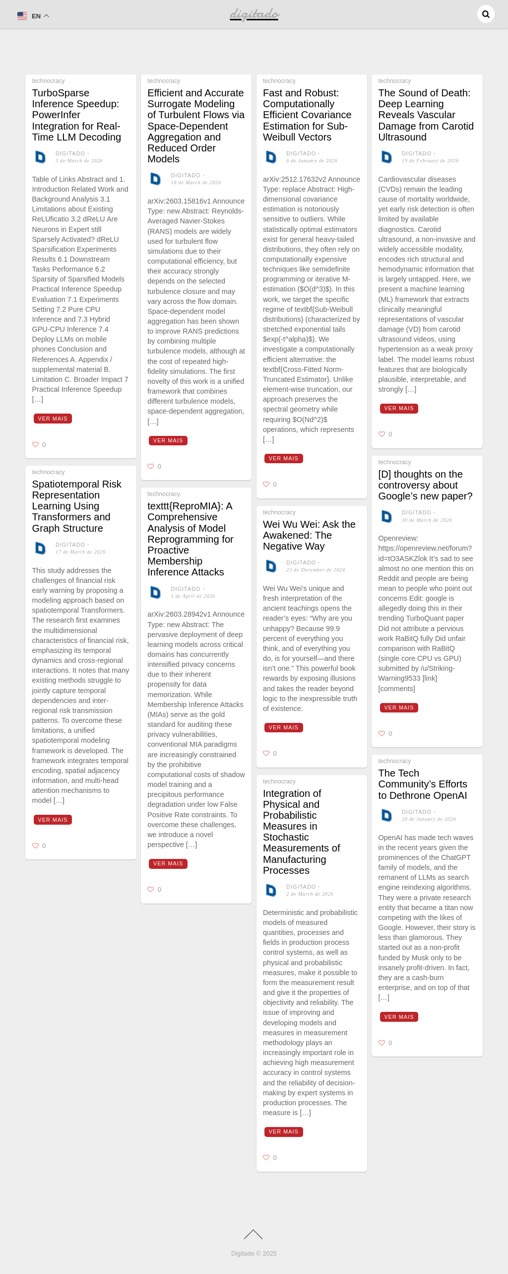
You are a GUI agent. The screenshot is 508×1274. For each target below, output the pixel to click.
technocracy (48, 80)
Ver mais (52, 419)
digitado (70, 153)
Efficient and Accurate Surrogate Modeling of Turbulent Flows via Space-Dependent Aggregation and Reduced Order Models (196, 125)
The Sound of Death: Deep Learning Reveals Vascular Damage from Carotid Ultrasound (426, 114)
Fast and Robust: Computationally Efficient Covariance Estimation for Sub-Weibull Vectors (307, 114)
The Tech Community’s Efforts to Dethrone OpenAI (423, 784)
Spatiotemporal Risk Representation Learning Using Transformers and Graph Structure (77, 506)
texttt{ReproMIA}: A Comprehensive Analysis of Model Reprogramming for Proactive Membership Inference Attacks (190, 538)
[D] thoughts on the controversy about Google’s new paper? (426, 485)
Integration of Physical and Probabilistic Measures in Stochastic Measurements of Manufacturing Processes (301, 832)
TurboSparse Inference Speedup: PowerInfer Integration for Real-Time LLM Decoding (77, 114)
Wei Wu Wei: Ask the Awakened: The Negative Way (309, 535)
